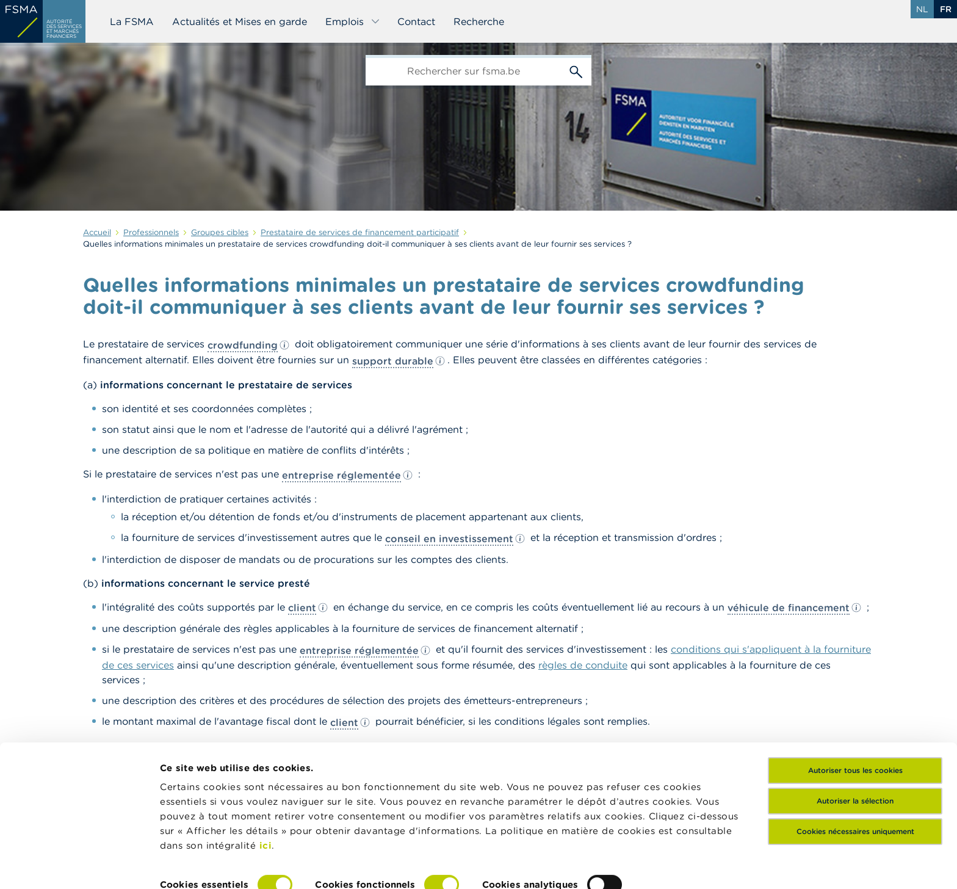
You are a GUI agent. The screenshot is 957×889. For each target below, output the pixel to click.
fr (946, 9)
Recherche (478, 21)
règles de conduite (582, 665)
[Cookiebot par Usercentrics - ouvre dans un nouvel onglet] (79, 865)
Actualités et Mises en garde (239, 21)
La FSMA (132, 21)
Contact (416, 21)
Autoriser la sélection (855, 738)
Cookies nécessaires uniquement (855, 769)
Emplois (352, 21)
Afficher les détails (205, 865)
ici (265, 783)
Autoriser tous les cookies (855, 708)
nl (922, 9)
